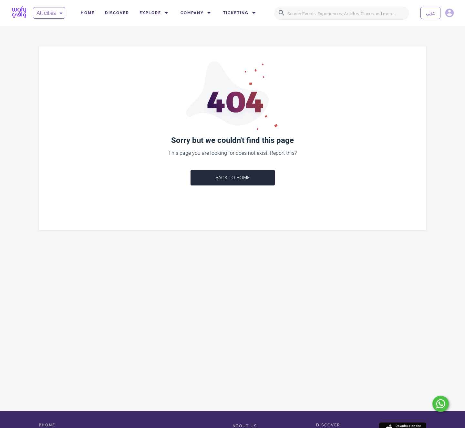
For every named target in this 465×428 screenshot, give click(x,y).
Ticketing (240, 13)
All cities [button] (46, 13)
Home (88, 13)
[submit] (440, 404)
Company (197, 13)
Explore (155, 13)
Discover (117, 13)
